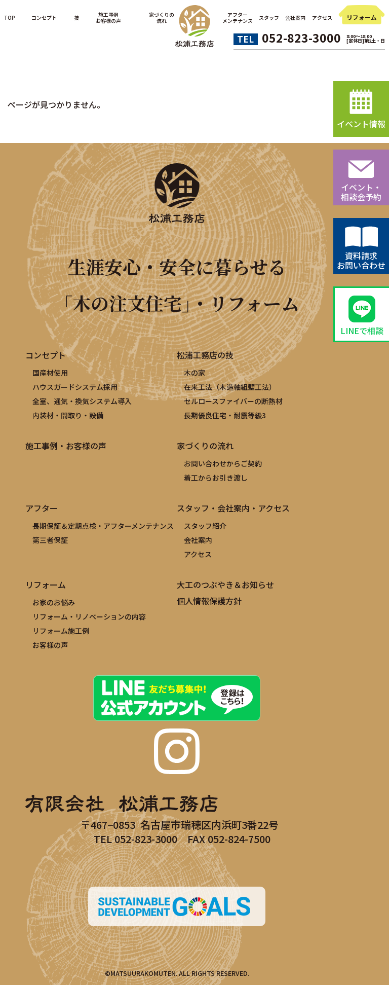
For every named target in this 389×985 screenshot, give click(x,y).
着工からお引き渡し (216, 477)
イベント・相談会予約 (361, 192)
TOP (9, 17)
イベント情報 (361, 124)
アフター (41, 508)
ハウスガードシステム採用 (75, 387)
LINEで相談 (361, 330)
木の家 (194, 373)
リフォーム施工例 (60, 631)
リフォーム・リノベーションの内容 (89, 616)
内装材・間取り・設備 (67, 415)
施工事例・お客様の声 (65, 446)
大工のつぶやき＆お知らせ (225, 584)
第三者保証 (50, 540)
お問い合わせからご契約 (223, 463)
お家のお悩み (53, 602)
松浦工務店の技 (205, 355)
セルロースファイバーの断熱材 (233, 401)
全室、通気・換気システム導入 (82, 401)
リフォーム (361, 17)
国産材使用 (50, 373)
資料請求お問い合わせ (361, 260)
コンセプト (44, 17)
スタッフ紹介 (205, 526)
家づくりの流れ (205, 446)
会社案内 (295, 17)
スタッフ (269, 17)
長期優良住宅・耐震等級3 (225, 415)
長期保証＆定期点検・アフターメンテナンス (103, 526)
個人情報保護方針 (209, 601)
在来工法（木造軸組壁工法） (230, 387)
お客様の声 (50, 645)
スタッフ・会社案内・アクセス (233, 508)
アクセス (322, 17)
